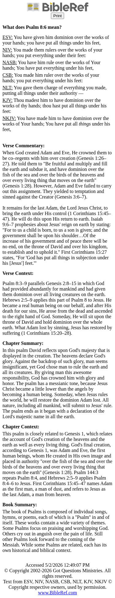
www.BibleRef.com (57, 592)
